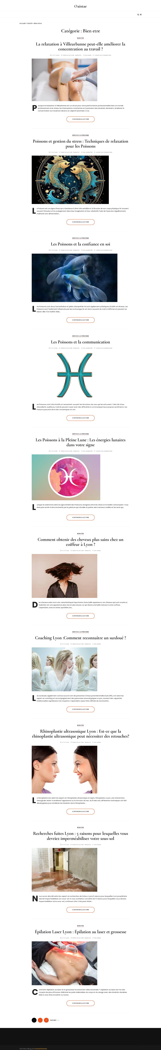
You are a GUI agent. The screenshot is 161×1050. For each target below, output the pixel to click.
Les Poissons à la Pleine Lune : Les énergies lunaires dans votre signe (80, 440)
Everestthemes (41, 1047)
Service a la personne (80, 133)
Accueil (22, 22)
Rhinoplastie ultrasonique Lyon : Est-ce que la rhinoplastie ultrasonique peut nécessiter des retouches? (80, 732)
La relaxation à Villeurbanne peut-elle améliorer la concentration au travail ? (80, 45)
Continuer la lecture (80, 117)
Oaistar (80, 5)
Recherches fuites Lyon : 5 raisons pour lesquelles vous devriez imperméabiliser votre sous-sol (80, 834)
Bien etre (80, 36)
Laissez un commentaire (103, 53)
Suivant (53, 1019)
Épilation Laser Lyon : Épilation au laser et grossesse (80, 930)
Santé (29, 22)
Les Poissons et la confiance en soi (80, 242)
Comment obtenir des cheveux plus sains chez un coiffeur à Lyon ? (80, 540)
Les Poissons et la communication (80, 340)
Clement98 (88, 150)
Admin (89, 53)
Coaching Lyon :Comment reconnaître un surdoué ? (80, 636)
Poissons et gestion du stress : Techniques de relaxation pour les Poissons (80, 142)
